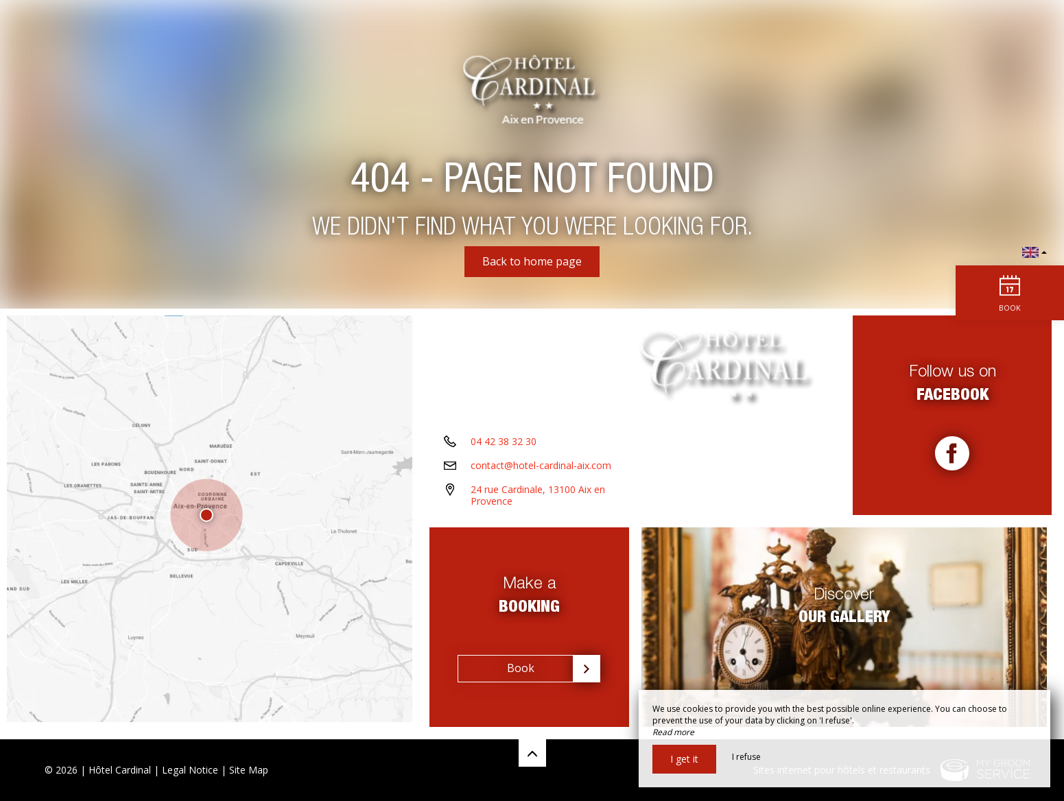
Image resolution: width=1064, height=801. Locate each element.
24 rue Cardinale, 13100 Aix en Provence (538, 500)
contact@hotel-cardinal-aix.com (541, 470)
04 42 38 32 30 (503, 446)
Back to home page (532, 261)
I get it (684, 758)
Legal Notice (190, 769)
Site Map (248, 769)
